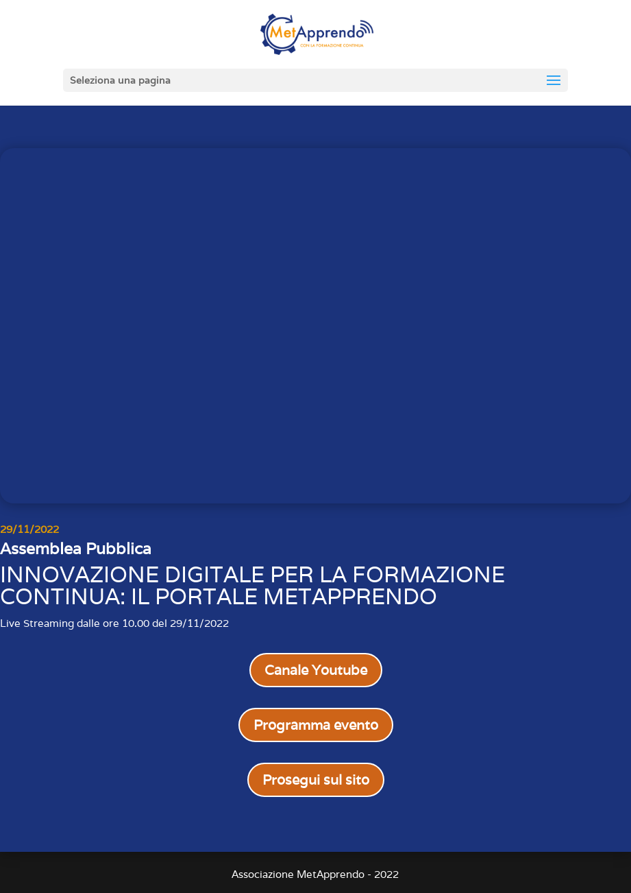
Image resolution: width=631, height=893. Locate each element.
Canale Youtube (315, 670)
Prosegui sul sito (315, 780)
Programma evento (315, 725)
